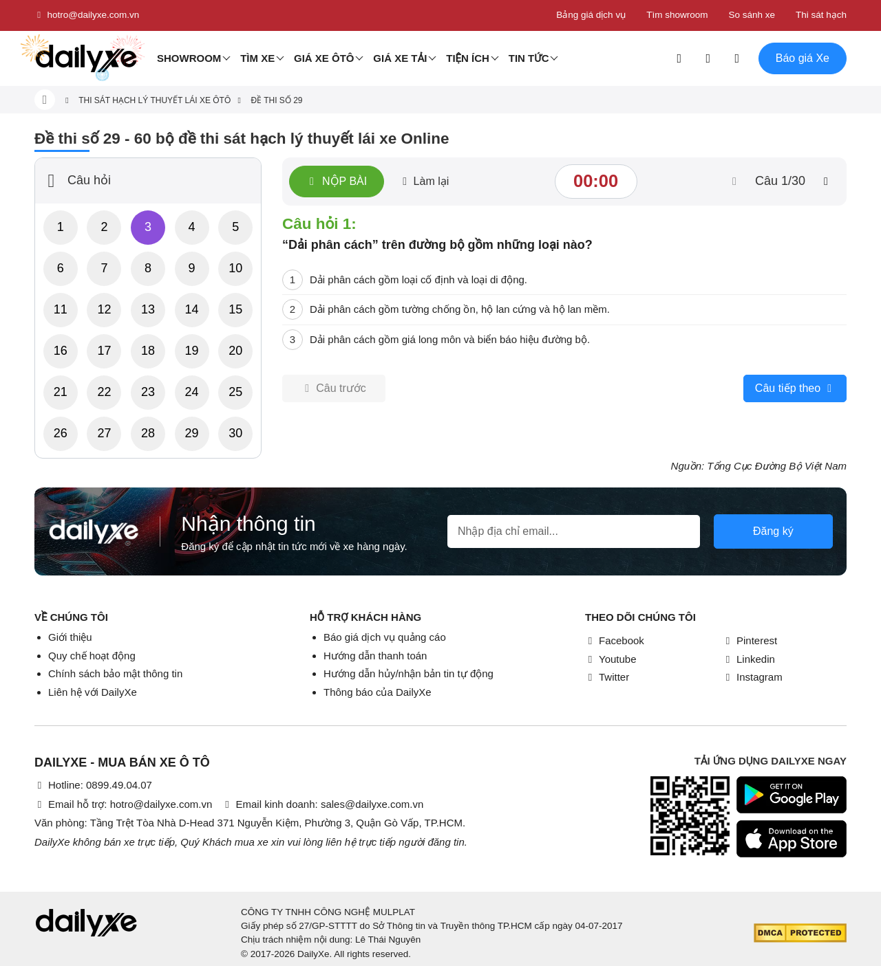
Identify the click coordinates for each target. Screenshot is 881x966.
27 (104, 433)
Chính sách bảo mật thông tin (115, 673)
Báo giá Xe (802, 58)
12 (104, 309)
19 (192, 351)
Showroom (189, 58)
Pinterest (750, 640)
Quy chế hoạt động (92, 655)
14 (192, 309)
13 (148, 309)
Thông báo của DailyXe (377, 692)
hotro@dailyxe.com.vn (86, 15)
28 (148, 433)
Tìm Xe (257, 58)
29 (192, 433)
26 (60, 433)
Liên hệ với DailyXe (92, 692)
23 (148, 392)
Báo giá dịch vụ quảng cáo (384, 637)
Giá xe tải (400, 58)
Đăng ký (773, 531)
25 (235, 392)
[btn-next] (826, 181)
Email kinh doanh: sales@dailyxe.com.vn (322, 804)
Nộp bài (336, 181)
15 (235, 309)
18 (148, 351)
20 (235, 351)
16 (60, 351)
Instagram (753, 677)
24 (192, 392)
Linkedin (749, 659)
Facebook (614, 640)
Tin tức (529, 58)
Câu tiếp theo (795, 388)
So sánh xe (751, 15)
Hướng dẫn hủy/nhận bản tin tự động (408, 673)
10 (235, 268)
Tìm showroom (677, 15)
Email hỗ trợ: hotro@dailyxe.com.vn (123, 804)
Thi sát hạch (821, 15)
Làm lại (424, 181)
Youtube (611, 659)
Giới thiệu (70, 637)
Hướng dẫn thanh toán (375, 655)
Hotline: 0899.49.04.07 (93, 785)
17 (104, 351)
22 (104, 392)
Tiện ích (467, 58)
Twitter (607, 677)
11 (60, 309)
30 (235, 433)
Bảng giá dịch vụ (591, 15)
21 (60, 392)
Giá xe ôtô (324, 58)
